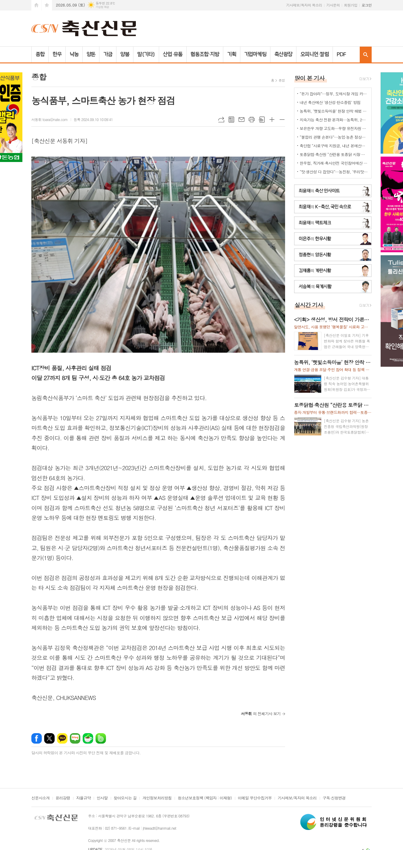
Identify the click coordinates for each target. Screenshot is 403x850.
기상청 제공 (102, 7)
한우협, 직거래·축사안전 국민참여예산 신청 (334, 163)
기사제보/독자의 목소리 (304, 4)
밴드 (101, 738)
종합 (40, 54)
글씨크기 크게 (272, 120)
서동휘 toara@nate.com (49, 119)
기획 (231, 54)
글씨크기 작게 (282, 120)
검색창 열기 (366, 54)
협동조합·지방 (204, 54)
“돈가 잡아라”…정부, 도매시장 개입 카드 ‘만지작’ (334, 94)
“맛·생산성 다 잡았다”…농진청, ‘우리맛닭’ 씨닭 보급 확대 (334, 172)
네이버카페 (88, 738)
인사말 (102, 798)
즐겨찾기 (47, 5)
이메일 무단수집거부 (255, 798)
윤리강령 (63, 798)
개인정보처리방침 (157, 798)
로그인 (367, 4)
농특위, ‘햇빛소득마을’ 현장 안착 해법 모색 (334, 111)
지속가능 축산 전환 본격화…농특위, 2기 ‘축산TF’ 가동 (334, 120)
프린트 (252, 120)
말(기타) (146, 54)
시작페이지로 (36, 5)
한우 (57, 54)
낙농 (74, 54)
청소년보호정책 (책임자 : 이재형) (205, 798)
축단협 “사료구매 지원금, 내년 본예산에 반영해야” (334, 146)
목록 (231, 120)
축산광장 (283, 54)
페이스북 (36, 738)
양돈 (91, 54)
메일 (241, 120)
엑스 (49, 738)
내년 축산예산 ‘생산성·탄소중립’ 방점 (330, 102)
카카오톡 (62, 738)
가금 (107, 54)
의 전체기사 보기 (261, 713)
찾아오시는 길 (125, 798)
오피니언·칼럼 (314, 54)
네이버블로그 (75, 738)
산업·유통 (173, 54)
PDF (341, 54)
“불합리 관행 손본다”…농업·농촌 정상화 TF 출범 (334, 137)
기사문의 (333, 4)
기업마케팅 (255, 54)
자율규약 (83, 798)
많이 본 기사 (309, 78)
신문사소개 (40, 798)
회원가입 (350, 4)
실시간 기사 (309, 305)
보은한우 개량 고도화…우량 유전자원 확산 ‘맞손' (334, 128)
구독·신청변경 (334, 798)
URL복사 (221, 120)
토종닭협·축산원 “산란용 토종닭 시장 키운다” (334, 154)
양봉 (124, 54)
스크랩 (262, 120)
